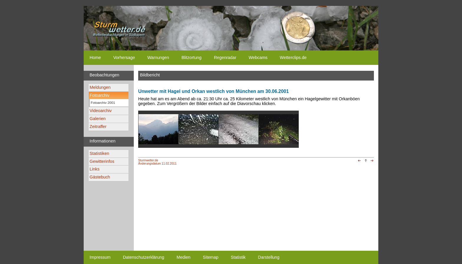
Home (95, 57)
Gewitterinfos (102, 161)
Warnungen (158, 57)
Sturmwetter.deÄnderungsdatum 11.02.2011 (157, 162)
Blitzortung (192, 57)
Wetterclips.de (293, 57)
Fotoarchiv (99, 95)
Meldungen (100, 87)
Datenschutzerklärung (143, 257)
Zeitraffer (98, 126)
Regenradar (225, 57)
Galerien (97, 118)
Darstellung (269, 257)
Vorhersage (124, 57)
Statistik (238, 257)
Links (95, 169)
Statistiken (99, 153)
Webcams (258, 57)
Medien (183, 257)
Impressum (100, 257)
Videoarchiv (101, 110)
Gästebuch (100, 177)
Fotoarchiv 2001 (103, 102)
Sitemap (210, 257)
